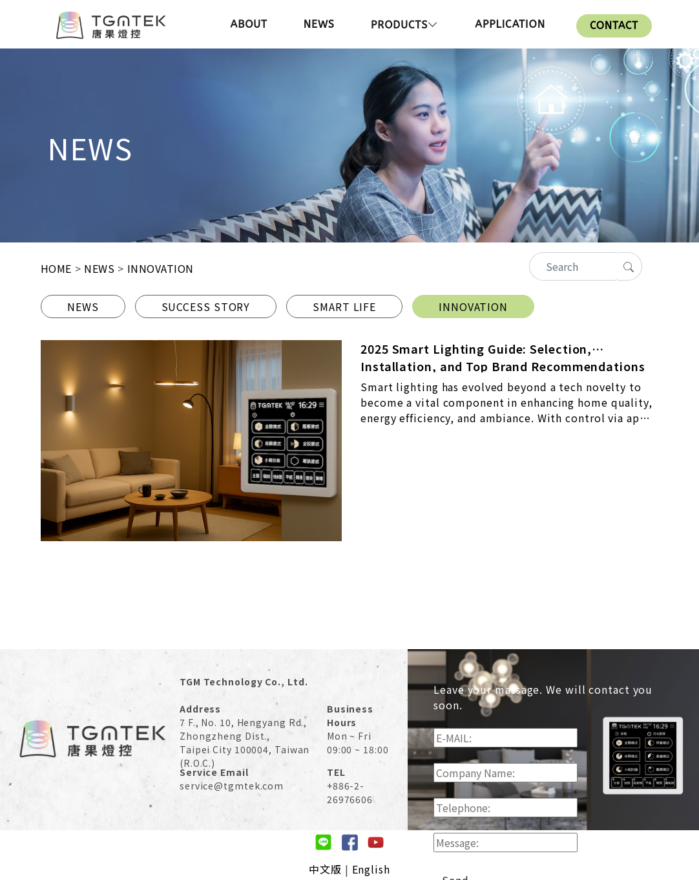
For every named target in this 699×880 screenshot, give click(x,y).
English (371, 869)
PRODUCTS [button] (405, 25)
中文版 (325, 869)
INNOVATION (473, 306)
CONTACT (614, 25)
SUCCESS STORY (206, 306)
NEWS (319, 24)
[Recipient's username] (572, 266)
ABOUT (248, 24)
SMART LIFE (344, 306)
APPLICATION (510, 24)
